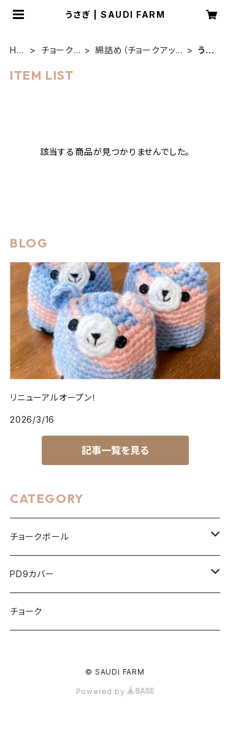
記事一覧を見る (115, 450)
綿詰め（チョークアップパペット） (135, 50)
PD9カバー (32, 574)
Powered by (115, 691)
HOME (17, 50)
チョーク (26, 611)
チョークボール (57, 50)
